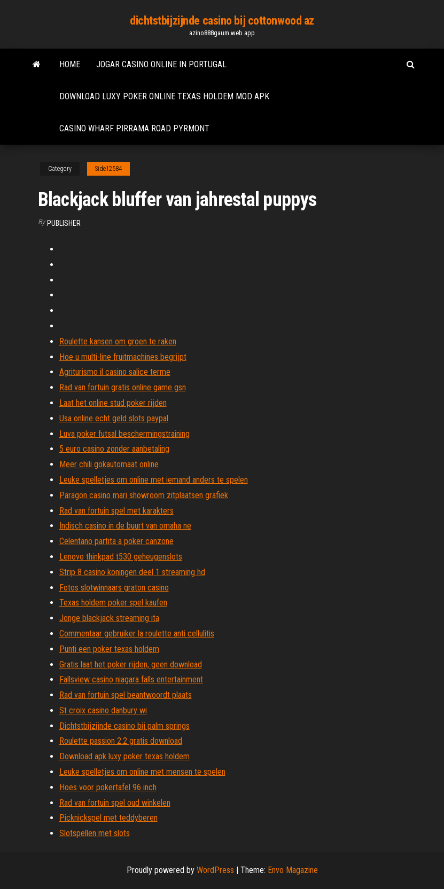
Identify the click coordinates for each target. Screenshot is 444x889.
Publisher (64, 223)
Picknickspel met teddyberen (108, 818)
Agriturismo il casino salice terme (114, 372)
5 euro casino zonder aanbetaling (114, 449)
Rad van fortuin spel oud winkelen (114, 803)
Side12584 (108, 168)
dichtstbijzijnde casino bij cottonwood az (222, 20)
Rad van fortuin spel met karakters (116, 511)
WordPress (215, 870)
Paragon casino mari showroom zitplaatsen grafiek (143, 495)
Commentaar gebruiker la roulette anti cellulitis (136, 633)
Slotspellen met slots (94, 833)
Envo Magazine (293, 870)
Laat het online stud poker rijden (113, 403)
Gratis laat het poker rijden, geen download (130, 664)
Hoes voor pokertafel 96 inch (108, 787)
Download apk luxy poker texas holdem (124, 756)
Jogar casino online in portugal (161, 64)
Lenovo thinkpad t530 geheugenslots (120, 557)
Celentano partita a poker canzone (116, 541)
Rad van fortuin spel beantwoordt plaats (125, 695)
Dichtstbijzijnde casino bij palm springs (124, 726)
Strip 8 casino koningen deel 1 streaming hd (132, 572)
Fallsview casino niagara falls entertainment (131, 679)
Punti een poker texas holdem (109, 649)
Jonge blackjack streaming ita (109, 618)
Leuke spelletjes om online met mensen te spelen (142, 772)
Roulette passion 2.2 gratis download (120, 741)
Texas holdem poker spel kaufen (113, 602)
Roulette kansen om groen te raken (117, 341)
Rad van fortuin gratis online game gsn (122, 387)
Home (69, 64)
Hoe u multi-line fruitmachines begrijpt (122, 357)
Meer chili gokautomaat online (109, 464)
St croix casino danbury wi (103, 710)
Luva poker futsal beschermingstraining (124, 434)
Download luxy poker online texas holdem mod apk (164, 96)
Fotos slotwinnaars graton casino (114, 588)
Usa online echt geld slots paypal (113, 418)
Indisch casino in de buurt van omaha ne (125, 526)
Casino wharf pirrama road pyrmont (134, 128)
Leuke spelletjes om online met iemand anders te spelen (153, 480)
